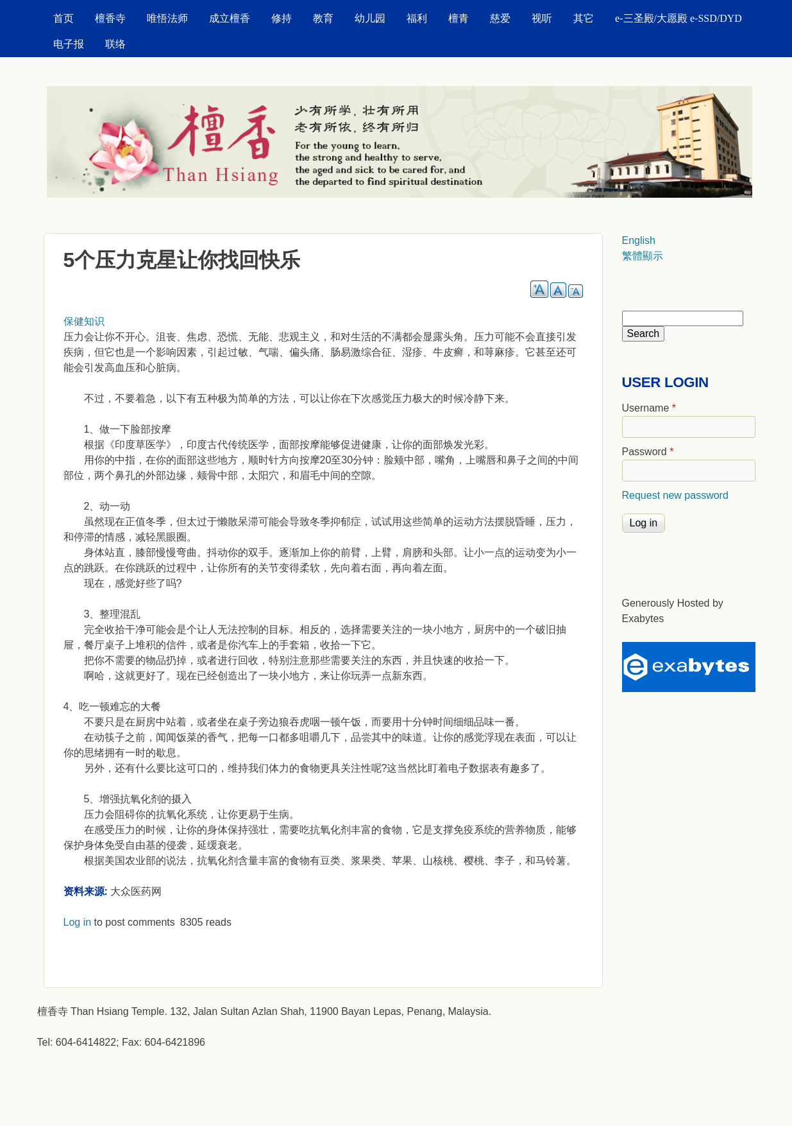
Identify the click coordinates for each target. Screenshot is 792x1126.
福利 (417, 18)
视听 (542, 18)
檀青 (458, 18)
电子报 (68, 44)
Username (649, 408)
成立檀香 (229, 18)
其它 (583, 18)
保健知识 (84, 321)
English (638, 240)
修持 (281, 18)
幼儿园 (370, 18)
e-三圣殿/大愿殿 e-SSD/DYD (678, 18)
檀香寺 (110, 18)
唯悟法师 (167, 18)
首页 (63, 18)
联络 (115, 44)
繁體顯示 (642, 255)
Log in (77, 922)
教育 (323, 18)
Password (648, 451)
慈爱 (500, 18)
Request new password (675, 495)
